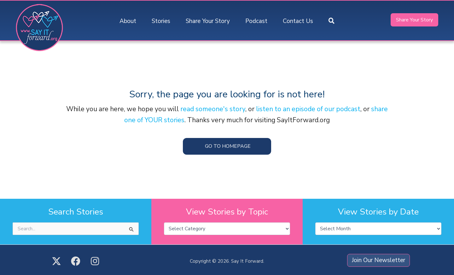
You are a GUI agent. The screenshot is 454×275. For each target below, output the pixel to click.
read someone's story (212, 109)
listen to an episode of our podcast (308, 109)
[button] (331, 21)
